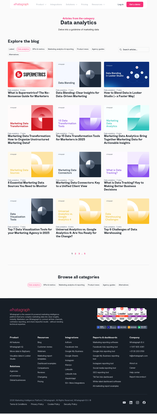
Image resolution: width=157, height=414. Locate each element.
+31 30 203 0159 (137, 351)
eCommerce (15, 375)
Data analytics (23, 49)
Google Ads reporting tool (104, 351)
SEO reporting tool (101, 372)
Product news (83, 49)
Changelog (42, 376)
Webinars (42, 351)
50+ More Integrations (75, 382)
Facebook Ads (71, 346)
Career (132, 367)
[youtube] (124, 401)
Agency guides (98, 49)
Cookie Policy (54, 403)
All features (15, 342)
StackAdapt (70, 377)
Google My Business (74, 351)
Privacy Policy (37, 403)
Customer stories (45, 346)
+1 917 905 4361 (137, 346)
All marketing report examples (106, 385)
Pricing (84, 4)
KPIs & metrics (39, 49)
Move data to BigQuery (20, 351)
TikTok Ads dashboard (103, 376)
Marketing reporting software (105, 342)
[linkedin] (131, 401)
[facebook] (144, 401)
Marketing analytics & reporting (61, 49)
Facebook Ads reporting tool (105, 346)
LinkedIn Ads (71, 373)
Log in (121, 4)
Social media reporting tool (104, 367)
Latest (11, 49)
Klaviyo (68, 364)
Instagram (69, 360)
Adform (68, 342)
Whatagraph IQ (16, 346)
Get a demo (134, 4)
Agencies (14, 370)
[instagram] (137, 401)
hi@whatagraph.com (139, 355)
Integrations (56, 4)
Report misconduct (138, 376)
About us (134, 363)
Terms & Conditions (18, 403)
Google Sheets (71, 355)
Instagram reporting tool (103, 363)
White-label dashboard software (107, 380)
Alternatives (14, 54)
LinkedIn (69, 369)
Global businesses (18, 379)
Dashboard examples (47, 363)
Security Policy (70, 403)
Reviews (41, 372)
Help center (135, 372)
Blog (40, 342)
